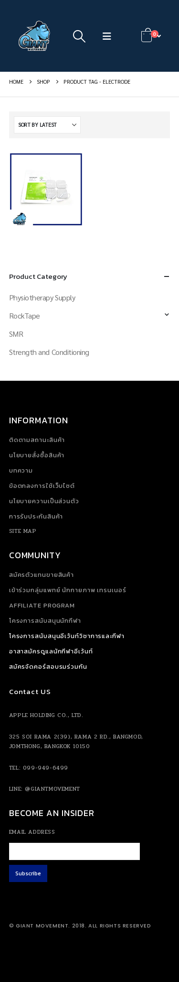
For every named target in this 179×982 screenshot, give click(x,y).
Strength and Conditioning (49, 352)
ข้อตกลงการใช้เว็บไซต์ (42, 485)
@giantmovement (52, 788)
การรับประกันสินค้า (36, 516)
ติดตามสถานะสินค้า (37, 439)
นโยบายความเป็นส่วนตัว (44, 501)
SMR (16, 334)
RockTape (24, 315)
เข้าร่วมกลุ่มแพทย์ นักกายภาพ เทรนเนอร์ (67, 590)
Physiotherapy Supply (42, 297)
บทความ (21, 470)
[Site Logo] (35, 36)
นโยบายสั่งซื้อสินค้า (37, 455)
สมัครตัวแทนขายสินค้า (41, 574)
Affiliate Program (42, 605)
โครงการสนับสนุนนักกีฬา (45, 620)
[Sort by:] (47, 124)
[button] (79, 36)
